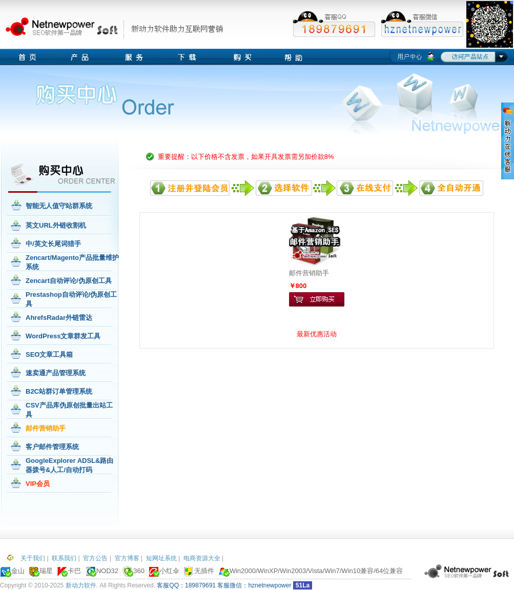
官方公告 (95, 558)
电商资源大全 (201, 558)
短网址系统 (161, 558)
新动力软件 (81, 585)
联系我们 (64, 558)
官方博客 (127, 558)
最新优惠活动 (317, 334)
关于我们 (32, 558)
